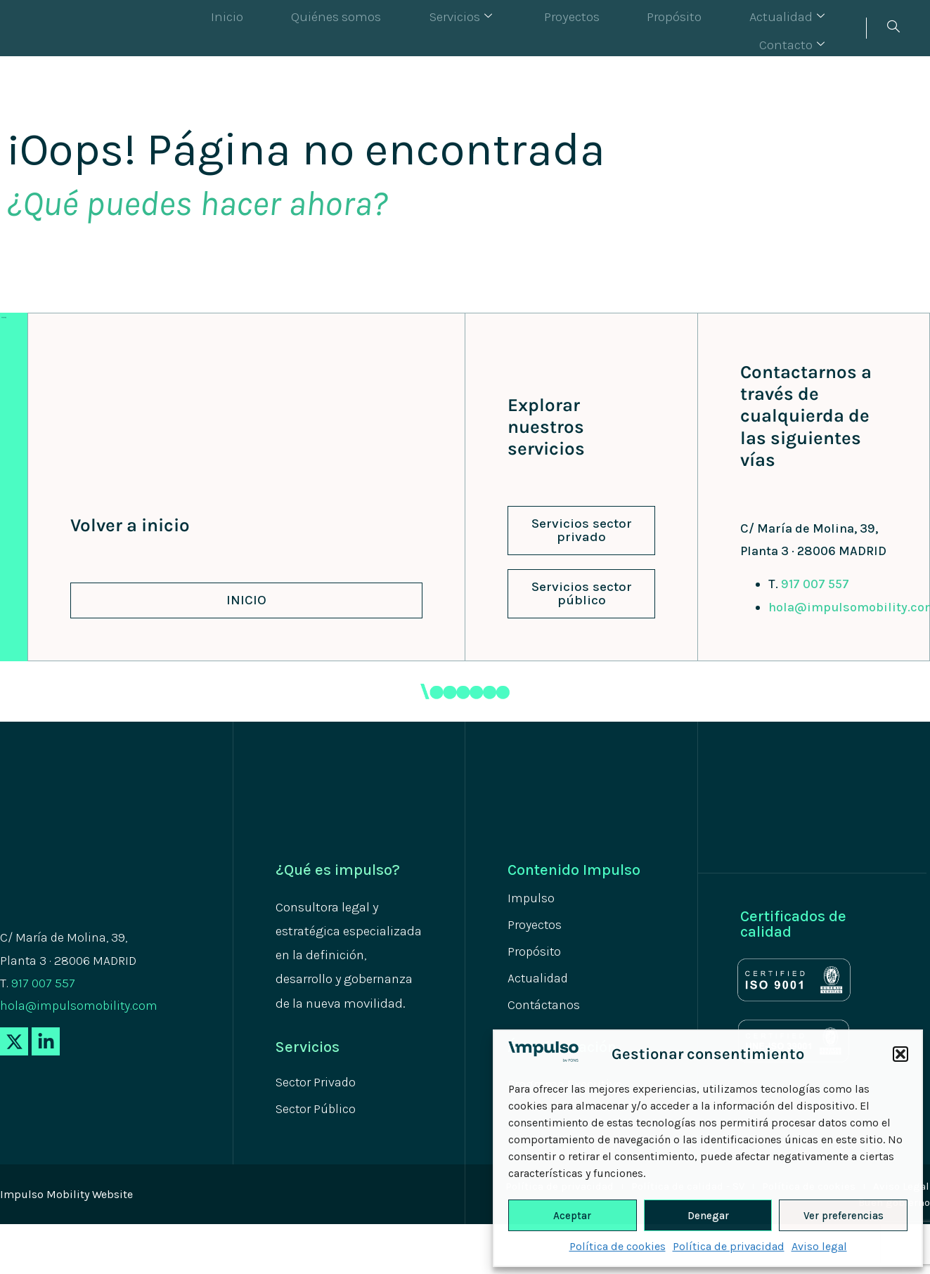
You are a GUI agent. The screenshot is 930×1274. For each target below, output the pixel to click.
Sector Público (320, 1111)
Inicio (217, 28)
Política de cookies (617, 1246)
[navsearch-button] (892, 28)
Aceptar (572, 1215)
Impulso (533, 898)
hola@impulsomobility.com (78, 1005)
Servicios (421, 28)
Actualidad (701, 28)
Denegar (708, 1215)
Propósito (605, 28)
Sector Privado (320, 1082)
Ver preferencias (843, 1215)
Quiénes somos (310, 28)
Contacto (807, 28)
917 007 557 (815, 584)
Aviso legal (819, 1246)
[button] (900, 1054)
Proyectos (518, 28)
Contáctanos (547, 1011)
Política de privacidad (728, 1246)
